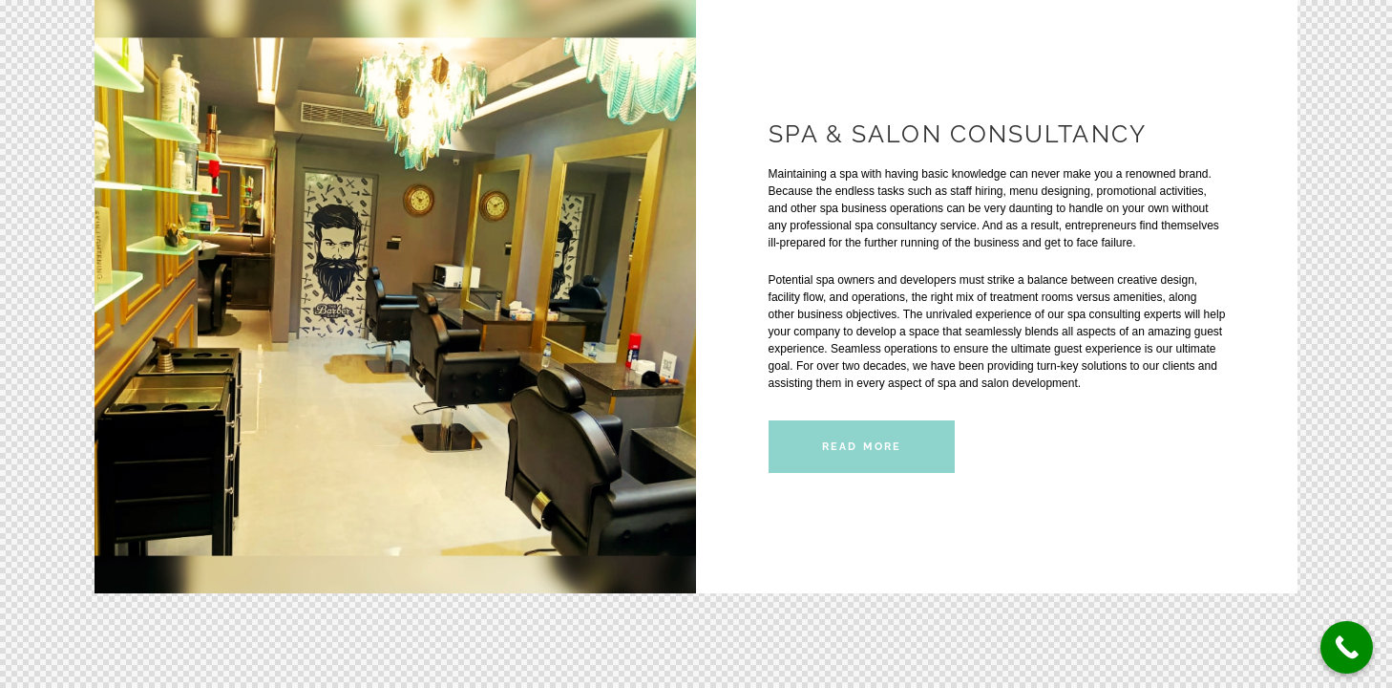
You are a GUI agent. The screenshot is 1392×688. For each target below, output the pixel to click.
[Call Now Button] (1346, 647)
